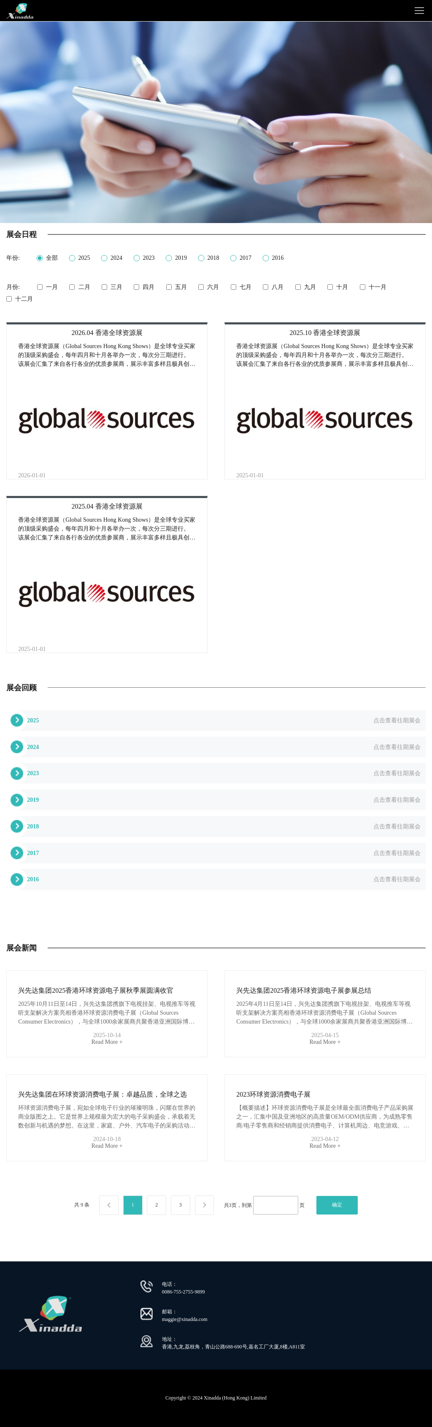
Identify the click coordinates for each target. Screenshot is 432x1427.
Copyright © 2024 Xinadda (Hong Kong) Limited (216, 1398)
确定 (337, 1205)
